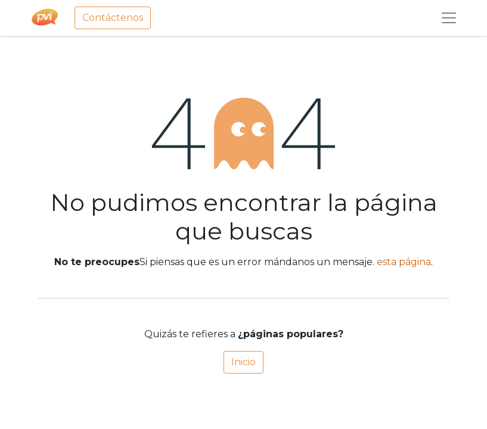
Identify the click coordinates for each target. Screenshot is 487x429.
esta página (404, 262)
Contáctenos (112, 17)
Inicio (243, 362)
